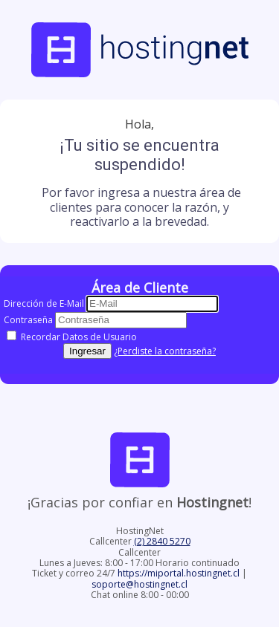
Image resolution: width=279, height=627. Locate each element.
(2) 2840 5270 (162, 541)
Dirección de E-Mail (44, 303)
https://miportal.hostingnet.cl (180, 573)
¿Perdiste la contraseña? (165, 351)
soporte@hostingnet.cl (139, 584)
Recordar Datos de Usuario (72, 337)
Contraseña (28, 320)
